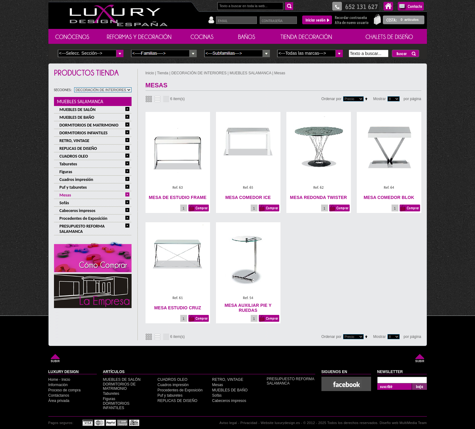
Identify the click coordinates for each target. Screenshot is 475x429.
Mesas (65, 195)
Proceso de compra (64, 390)
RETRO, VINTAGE (74, 140)
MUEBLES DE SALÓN (78, 109)
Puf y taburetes (73, 187)
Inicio (150, 73)
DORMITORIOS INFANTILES (84, 133)
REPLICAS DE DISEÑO (78, 148)
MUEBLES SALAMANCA (80, 101)
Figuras (66, 171)
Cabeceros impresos (78, 210)
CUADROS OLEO (74, 156)
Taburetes (68, 164)
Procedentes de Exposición (84, 218)
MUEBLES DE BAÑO (77, 117)
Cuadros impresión (76, 179)
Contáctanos (58, 395)
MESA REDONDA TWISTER (318, 197)
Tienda (162, 73)
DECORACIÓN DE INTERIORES (199, 73)
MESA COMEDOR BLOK (389, 197)
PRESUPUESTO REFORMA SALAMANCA (82, 229)
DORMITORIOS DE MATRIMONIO (89, 125)
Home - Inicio (59, 379)
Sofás (64, 202)
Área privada (58, 401)
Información (58, 385)
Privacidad (249, 423)
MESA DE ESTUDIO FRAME (178, 197)
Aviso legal (228, 423)
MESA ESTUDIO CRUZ (177, 307)
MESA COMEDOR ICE (248, 197)
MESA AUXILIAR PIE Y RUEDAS (248, 308)
